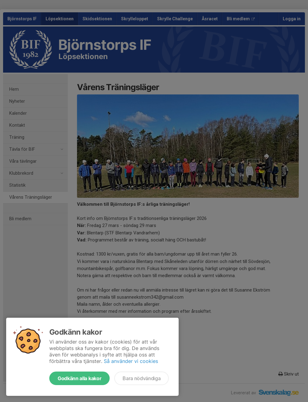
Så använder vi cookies (131, 361)
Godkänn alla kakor (79, 378)
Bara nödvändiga (141, 378)
